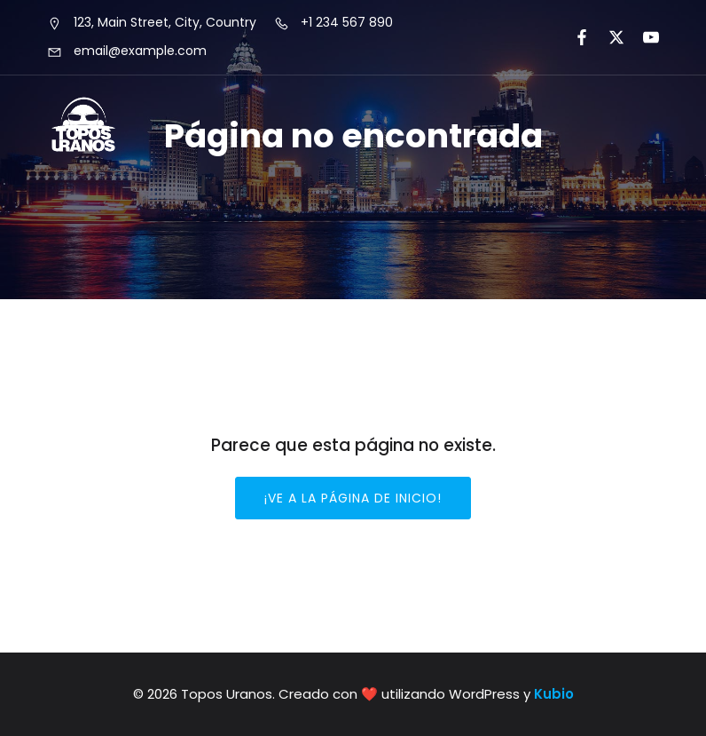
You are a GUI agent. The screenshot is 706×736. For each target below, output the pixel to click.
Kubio (554, 694)
